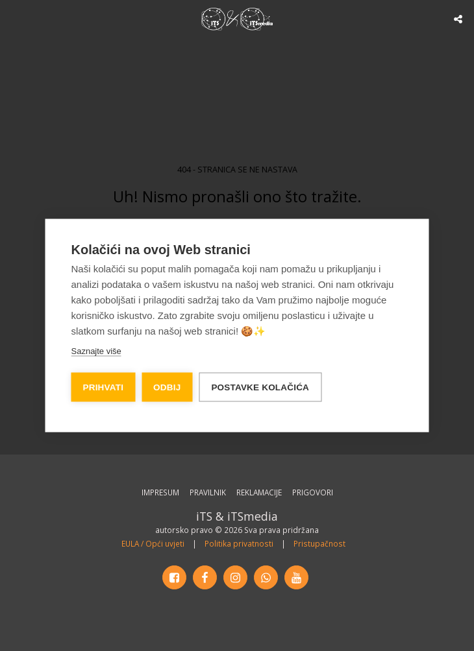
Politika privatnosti (239, 543)
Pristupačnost (319, 543)
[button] (14, 18)
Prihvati (103, 387)
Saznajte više (96, 351)
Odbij (167, 387)
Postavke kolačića (260, 387)
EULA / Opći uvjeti (152, 543)
